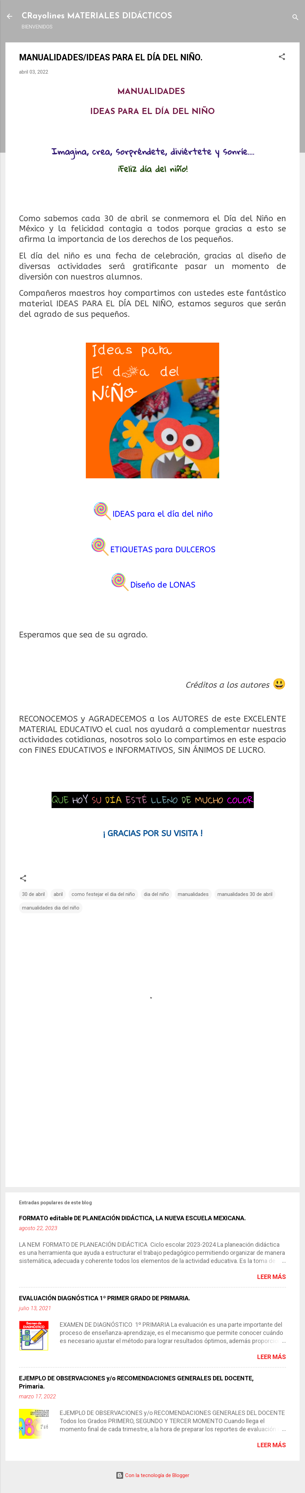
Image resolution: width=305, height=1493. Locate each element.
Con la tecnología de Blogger (152, 1475)
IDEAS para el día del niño (163, 514)
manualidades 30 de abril (244, 894)
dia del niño (156, 894)
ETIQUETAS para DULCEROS (162, 549)
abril (58, 894)
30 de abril (33, 894)
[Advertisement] (152, 1123)
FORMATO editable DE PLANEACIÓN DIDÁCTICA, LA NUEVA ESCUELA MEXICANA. (132, 1218)
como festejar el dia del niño (103, 894)
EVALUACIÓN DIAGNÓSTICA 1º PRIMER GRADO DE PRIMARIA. (104, 1298)
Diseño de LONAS (162, 585)
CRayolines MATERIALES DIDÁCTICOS (97, 16)
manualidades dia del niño (50, 908)
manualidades (193, 894)
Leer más (271, 1276)
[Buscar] (295, 18)
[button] (282, 58)
